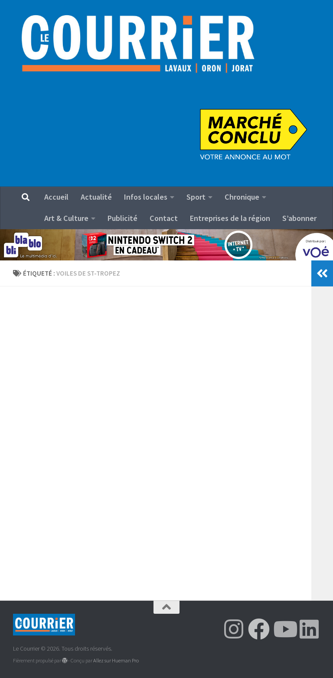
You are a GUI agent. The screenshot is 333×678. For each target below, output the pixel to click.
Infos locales (145, 197)
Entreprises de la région (230, 218)
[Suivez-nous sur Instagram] (234, 629)
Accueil (56, 197)
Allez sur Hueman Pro (116, 660)
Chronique (242, 197)
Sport (196, 197)
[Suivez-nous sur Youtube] (284, 629)
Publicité (122, 218)
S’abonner (299, 218)
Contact (164, 218)
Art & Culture (66, 218)
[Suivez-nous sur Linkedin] (309, 629)
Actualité (96, 197)
